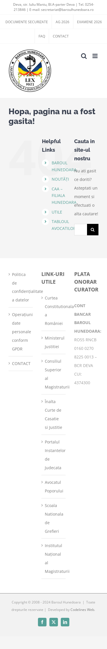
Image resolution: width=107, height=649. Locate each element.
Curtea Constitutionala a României (54, 310)
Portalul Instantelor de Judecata (54, 454)
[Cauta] (92, 229)
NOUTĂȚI (60, 179)
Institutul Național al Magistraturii (54, 558)
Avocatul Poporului (54, 487)
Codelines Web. (82, 609)
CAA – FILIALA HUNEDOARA (64, 195)
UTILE (57, 212)
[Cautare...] (80, 229)
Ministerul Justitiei (54, 342)
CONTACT (21, 363)
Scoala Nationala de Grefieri (54, 518)
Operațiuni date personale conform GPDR (21, 332)
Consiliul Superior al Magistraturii (54, 374)
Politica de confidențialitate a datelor (21, 287)
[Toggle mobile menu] (95, 56)
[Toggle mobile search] (84, 56)
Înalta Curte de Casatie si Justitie (53, 414)
